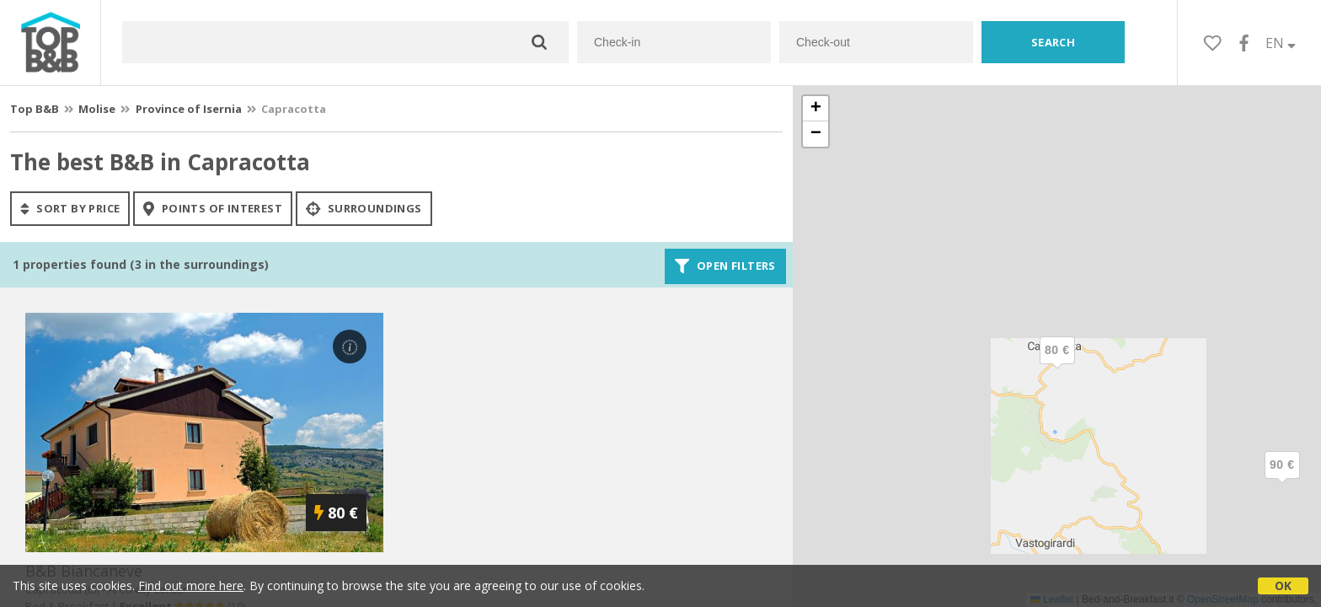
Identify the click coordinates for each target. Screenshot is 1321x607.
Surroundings (364, 208)
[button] (1282, 479)
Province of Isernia (189, 108)
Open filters (725, 266)
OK (1283, 585)
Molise (96, 108)
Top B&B (34, 108)
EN (1280, 43)
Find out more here (190, 585)
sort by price (70, 208)
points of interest (212, 208)
